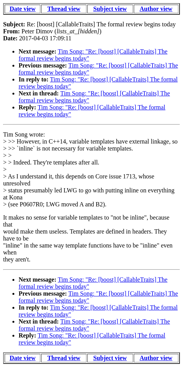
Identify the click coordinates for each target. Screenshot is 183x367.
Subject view (110, 8)
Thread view (63, 8)
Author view (156, 8)
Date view (23, 8)
